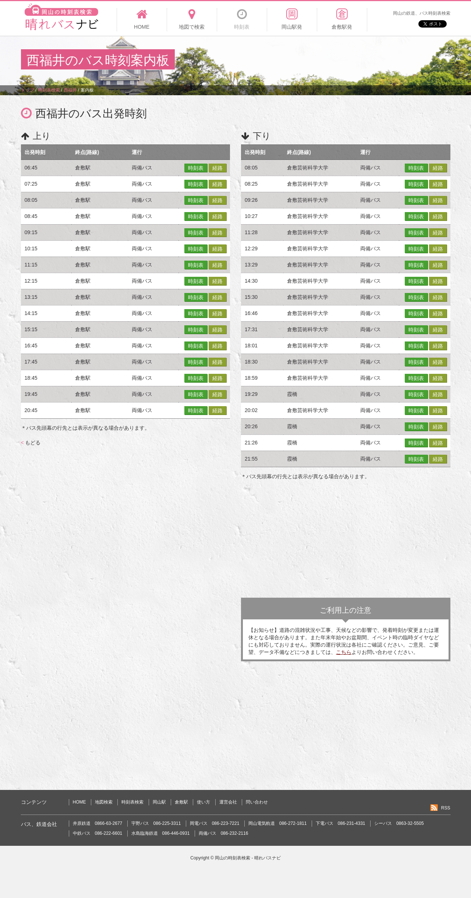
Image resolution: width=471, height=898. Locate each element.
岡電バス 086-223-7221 (215, 823)
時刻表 (195, 168)
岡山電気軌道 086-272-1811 (277, 823)
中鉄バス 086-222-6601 (98, 833)
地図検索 (104, 802)
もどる (30, 443)
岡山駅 (159, 802)
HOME (79, 802)
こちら (343, 652)
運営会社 (228, 802)
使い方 (203, 802)
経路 (217, 168)
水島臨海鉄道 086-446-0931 (160, 833)
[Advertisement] (316, 60)
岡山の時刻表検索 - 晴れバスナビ (248, 858)
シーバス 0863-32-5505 (399, 823)
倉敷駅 (181, 802)
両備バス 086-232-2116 (223, 833)
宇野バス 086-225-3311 (156, 823)
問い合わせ (257, 802)
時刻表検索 (132, 802)
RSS (445, 808)
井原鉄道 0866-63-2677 (98, 823)
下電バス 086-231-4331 (340, 823)
